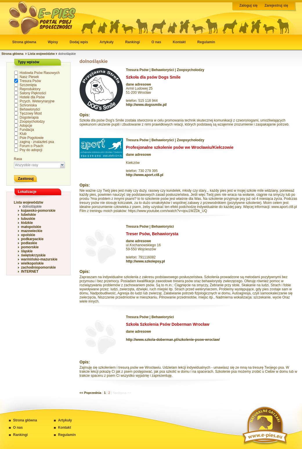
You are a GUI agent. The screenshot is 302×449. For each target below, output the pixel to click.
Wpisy (53, 42)
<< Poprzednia (90, 392)
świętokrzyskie (33, 255)
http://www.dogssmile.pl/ (146, 105)
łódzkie (27, 223)
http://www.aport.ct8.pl (144, 175)
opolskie (28, 235)
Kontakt (179, 42)
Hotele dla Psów (32, 97)
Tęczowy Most (31, 113)
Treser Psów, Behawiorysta (152, 233)
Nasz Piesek (29, 77)
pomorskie (30, 247)
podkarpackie (32, 239)
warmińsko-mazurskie (39, 259)
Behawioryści (30, 109)
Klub (23, 134)
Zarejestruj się (276, 5)
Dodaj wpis (79, 42)
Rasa (18, 159)
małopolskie (31, 227)
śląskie (27, 251)
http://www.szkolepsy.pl (145, 261)
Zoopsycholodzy (32, 122)
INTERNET (30, 271)
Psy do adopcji (31, 150)
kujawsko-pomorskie (38, 211)
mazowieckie (31, 231)
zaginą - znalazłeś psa (37, 142)
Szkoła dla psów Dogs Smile (153, 77)
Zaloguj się (248, 5)
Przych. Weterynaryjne (37, 101)
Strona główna (24, 42)
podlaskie (29, 243)
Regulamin (206, 42)
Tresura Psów (30, 81)
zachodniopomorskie (38, 267)
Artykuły (106, 42)
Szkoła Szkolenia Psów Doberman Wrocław (167, 324)
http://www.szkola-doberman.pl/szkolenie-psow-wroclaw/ (173, 340)
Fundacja (27, 130)
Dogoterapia (29, 117)
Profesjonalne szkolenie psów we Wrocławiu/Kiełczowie (180, 147)
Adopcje (26, 126)
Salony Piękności (33, 93)
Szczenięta (28, 85)
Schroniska (28, 105)
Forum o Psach (31, 146)
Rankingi (132, 42)
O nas (156, 42)
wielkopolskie (32, 263)
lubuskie (28, 219)
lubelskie (28, 215)
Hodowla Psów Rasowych (40, 73)
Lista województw (41, 53)
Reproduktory (30, 89)
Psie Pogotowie (32, 138)
